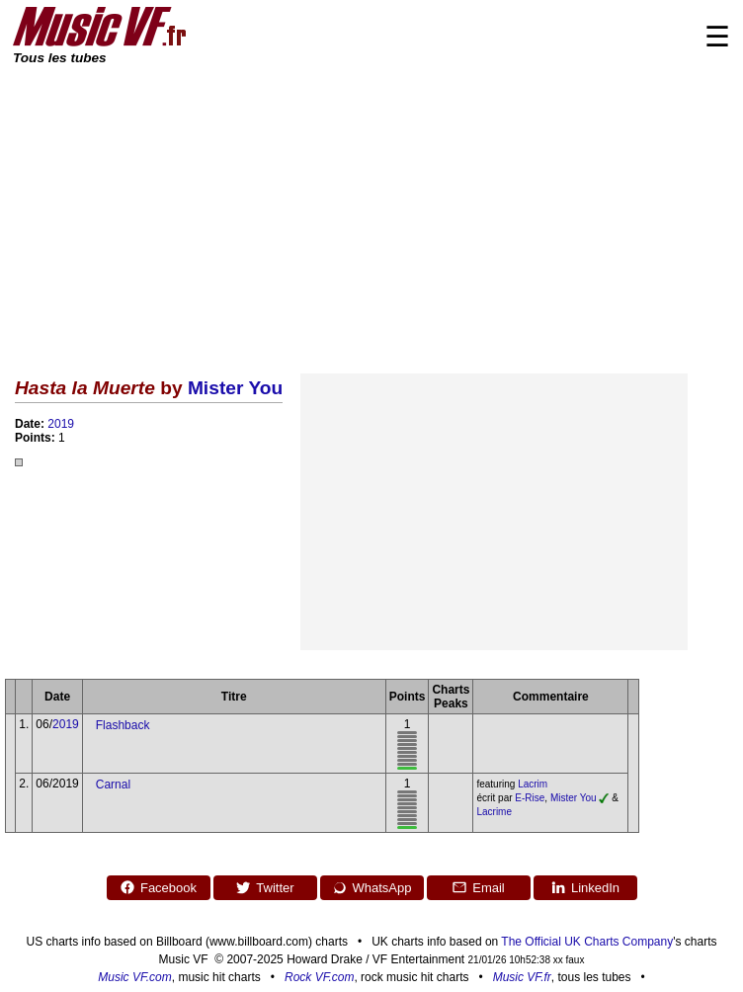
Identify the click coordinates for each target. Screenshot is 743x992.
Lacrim (532, 784)
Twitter (264, 887)
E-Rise (529, 797)
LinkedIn (584, 887)
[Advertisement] (371, 215)
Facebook (158, 887)
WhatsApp (372, 887)
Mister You (235, 387)
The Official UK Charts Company (587, 942)
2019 (60, 424)
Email (478, 887)
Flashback (123, 725)
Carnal (113, 784)
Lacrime (494, 811)
